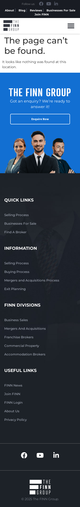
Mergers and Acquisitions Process (31, 280)
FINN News (13, 385)
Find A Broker (15, 232)
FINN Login (13, 402)
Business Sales (16, 320)
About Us (11, 411)
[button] (71, 26)
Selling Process (16, 215)
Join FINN (42, 14)
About (9, 10)
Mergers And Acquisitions (25, 328)
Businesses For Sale (61, 10)
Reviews (36, 10)
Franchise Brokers (18, 337)
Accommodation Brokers (24, 354)
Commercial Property (21, 346)
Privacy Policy (15, 420)
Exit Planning (15, 289)
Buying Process (16, 272)
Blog (22, 10)
